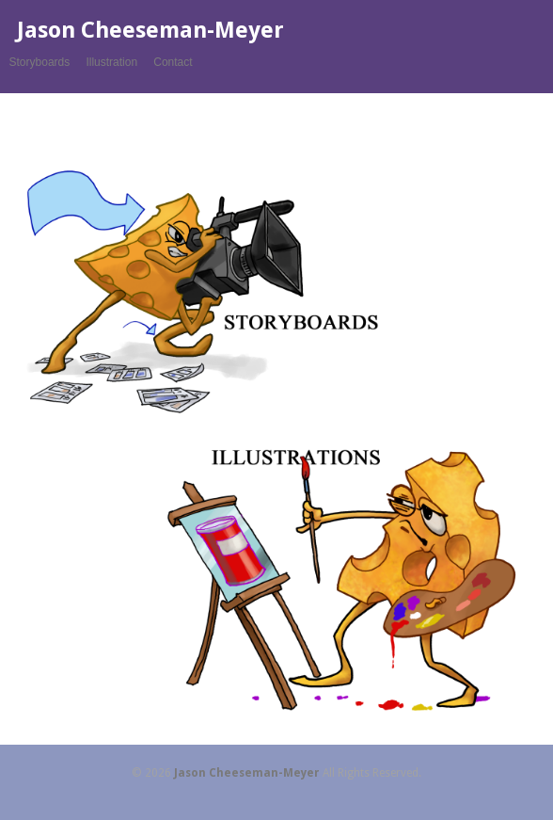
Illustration (111, 62)
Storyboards (40, 62)
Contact (172, 62)
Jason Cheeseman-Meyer (150, 30)
